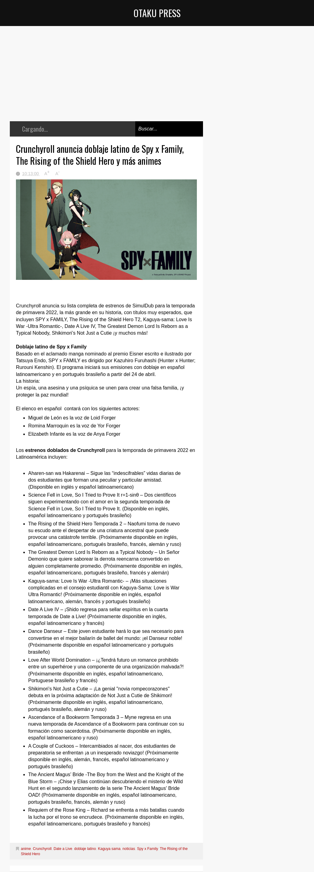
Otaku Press (157, 13)
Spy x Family (147, 849)
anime (26, 849)
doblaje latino (85, 849)
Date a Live (63, 849)
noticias (129, 849)
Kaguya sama (109, 849)
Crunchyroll (42, 849)
